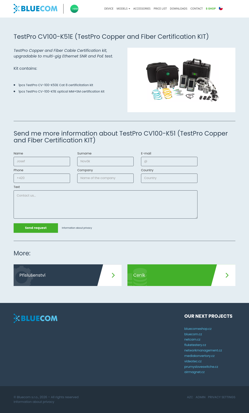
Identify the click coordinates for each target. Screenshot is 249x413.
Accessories (142, 8)
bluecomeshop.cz (198, 328)
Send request (36, 228)
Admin (200, 397)
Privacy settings (221, 397)
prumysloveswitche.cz (201, 366)
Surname (84, 153)
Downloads (178, 8)
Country (147, 170)
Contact (196, 8)
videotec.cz (193, 361)
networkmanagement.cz (203, 350)
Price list (160, 8)
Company (85, 170)
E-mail (146, 153)
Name (18, 153)
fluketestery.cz (195, 345)
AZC (190, 397)
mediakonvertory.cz (199, 356)
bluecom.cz (193, 334)
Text (17, 187)
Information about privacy (77, 228)
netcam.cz (192, 339)
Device (108, 8)
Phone (18, 170)
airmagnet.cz (194, 372)
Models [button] (123, 8)
